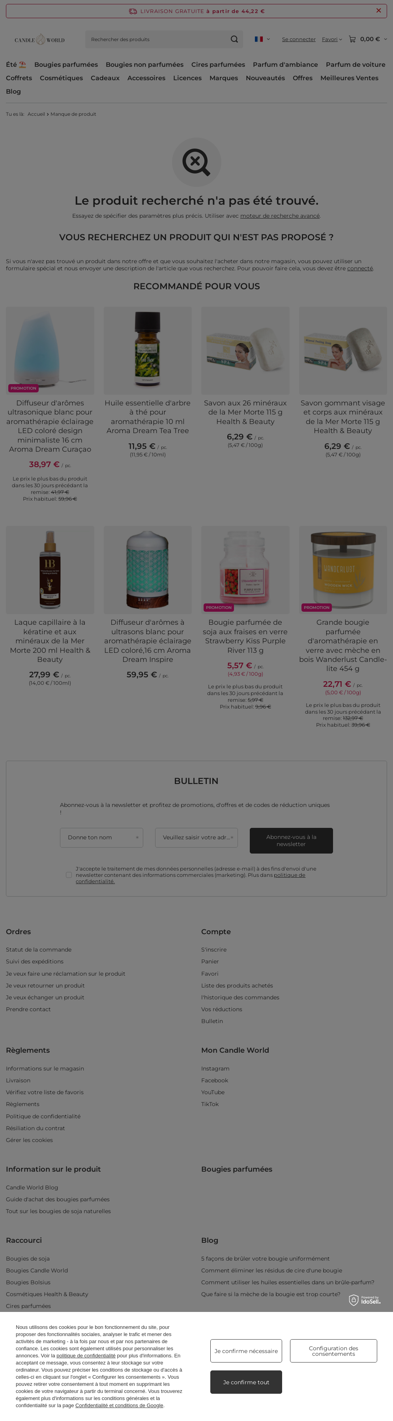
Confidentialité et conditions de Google (119, 1405)
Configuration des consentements (333, 1351)
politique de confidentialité (86, 1356)
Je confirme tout (246, 1382)
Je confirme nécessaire (246, 1351)
